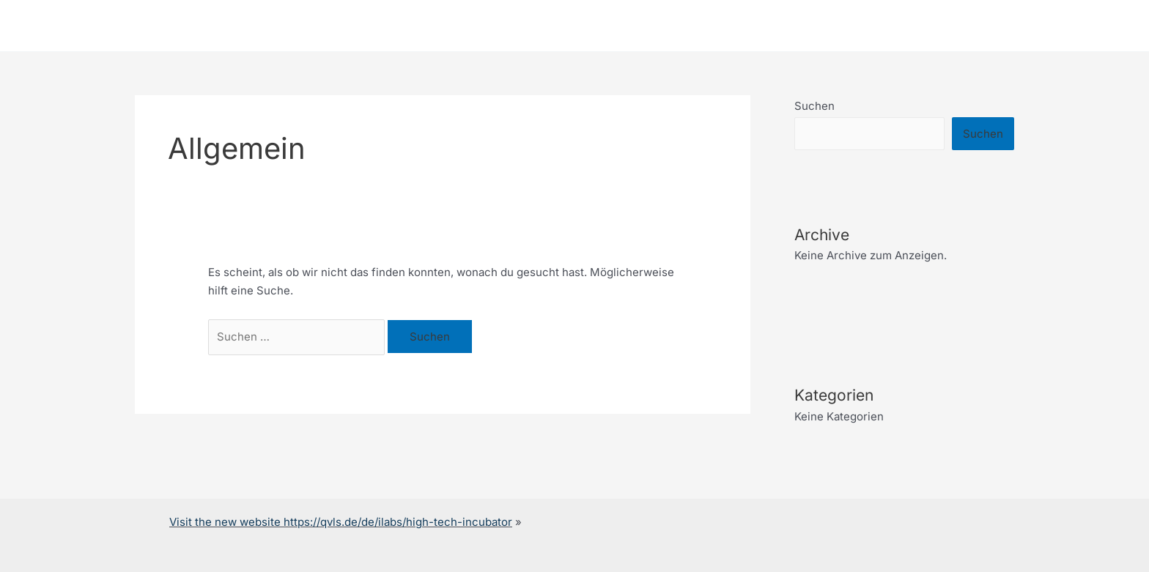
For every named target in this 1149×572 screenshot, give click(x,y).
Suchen (814, 106)
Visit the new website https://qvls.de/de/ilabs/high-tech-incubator (340, 522)
